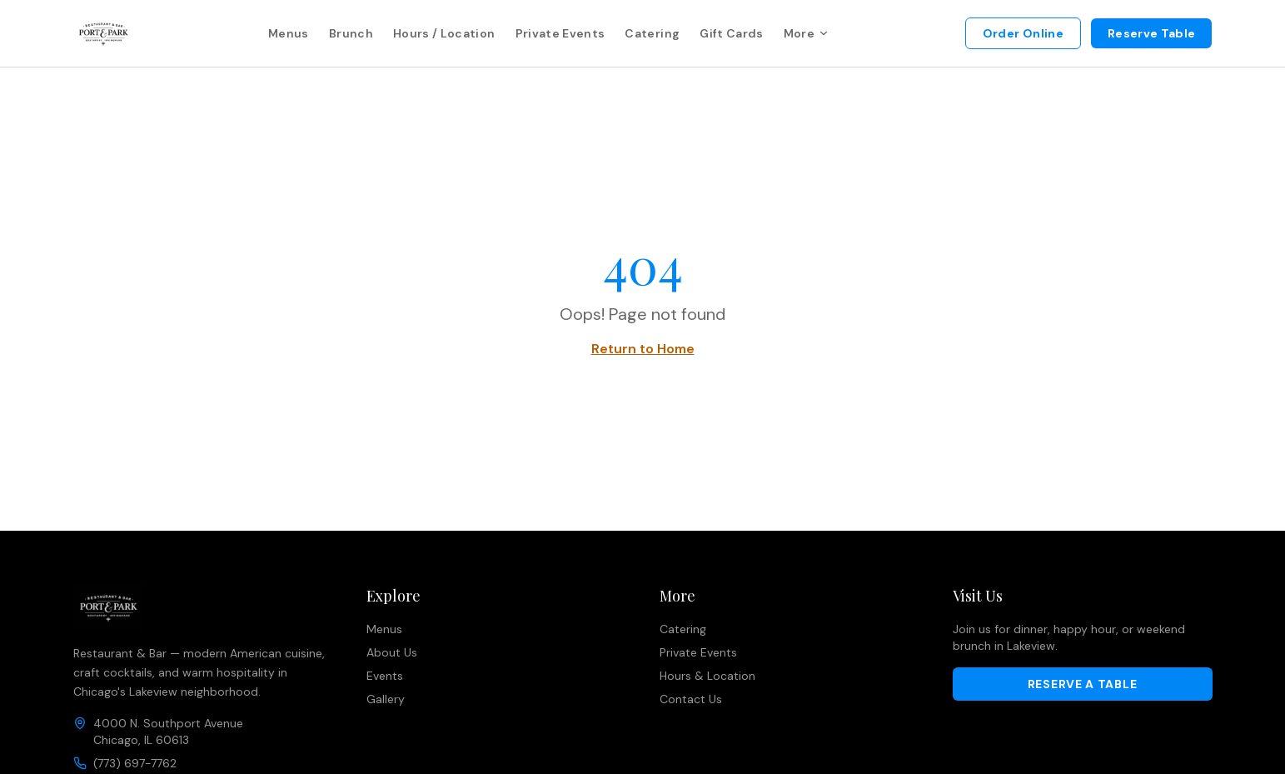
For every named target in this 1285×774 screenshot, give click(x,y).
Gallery (385, 699)
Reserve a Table (1083, 684)
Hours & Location (707, 675)
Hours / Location (444, 33)
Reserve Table (1152, 33)
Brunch (351, 33)
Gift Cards (732, 33)
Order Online (1023, 33)
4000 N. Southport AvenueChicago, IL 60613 (168, 731)
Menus (288, 33)
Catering (652, 33)
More (806, 33)
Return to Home (643, 348)
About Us (391, 652)
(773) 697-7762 (135, 763)
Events (384, 675)
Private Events (560, 33)
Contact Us (691, 699)
